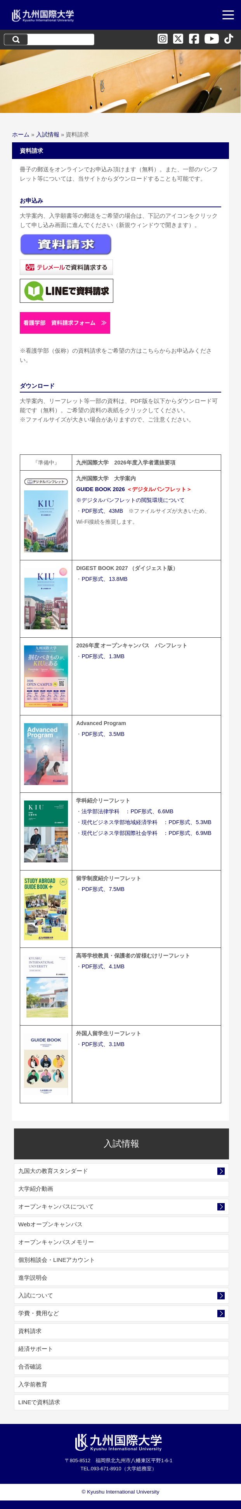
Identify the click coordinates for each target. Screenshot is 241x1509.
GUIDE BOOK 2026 (100, 489)
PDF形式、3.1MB (102, 1044)
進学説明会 (32, 1277)
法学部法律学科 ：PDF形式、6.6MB (127, 811)
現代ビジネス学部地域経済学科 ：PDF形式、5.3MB (146, 822)
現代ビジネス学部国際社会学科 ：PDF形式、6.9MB (146, 833)
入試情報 (47, 134)
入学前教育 (32, 1384)
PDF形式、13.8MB (104, 579)
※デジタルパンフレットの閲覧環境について (130, 500)
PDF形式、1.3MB (102, 656)
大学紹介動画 (35, 1188)
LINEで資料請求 (39, 1402)
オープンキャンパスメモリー (56, 1242)
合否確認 (30, 1366)
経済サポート (35, 1348)
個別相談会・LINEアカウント (56, 1259)
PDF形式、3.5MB (102, 734)
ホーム (20, 134)
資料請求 (30, 1331)
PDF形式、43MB (102, 511)
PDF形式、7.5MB (102, 889)
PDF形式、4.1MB (102, 966)
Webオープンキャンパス (50, 1224)
